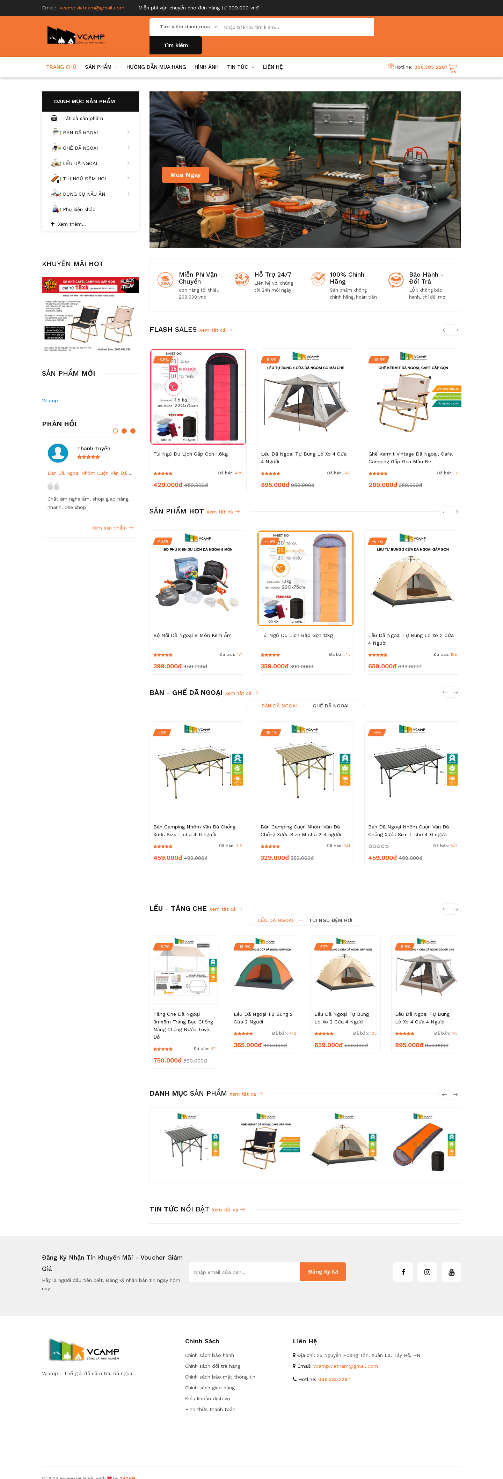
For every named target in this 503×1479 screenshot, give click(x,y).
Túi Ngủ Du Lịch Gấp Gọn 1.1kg (296, 623)
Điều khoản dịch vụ (207, 1386)
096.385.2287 (431, 55)
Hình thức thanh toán (210, 1397)
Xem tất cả (215, 318)
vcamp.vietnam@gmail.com (92, 7)
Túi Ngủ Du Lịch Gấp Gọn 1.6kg (190, 442)
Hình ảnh (207, 55)
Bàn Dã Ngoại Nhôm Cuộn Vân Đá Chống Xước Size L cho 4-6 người (127, 461)
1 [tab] (305, 220)
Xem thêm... (72, 212)
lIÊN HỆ (273, 55)
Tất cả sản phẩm (77, 106)
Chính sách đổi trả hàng (212, 1354)
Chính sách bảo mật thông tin (220, 1365)
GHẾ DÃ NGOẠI (90, 136)
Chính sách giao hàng (210, 1376)
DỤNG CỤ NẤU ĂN (90, 182)
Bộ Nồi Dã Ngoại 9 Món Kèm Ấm (191, 623)
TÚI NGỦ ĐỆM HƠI (90, 167)
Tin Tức (241, 55)
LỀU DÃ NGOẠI (90, 152)
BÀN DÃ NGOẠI (90, 121)
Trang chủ (61, 55)
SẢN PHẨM (101, 55)
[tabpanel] (305, 158)
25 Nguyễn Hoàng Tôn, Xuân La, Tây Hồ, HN (368, 1343)
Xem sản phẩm (112, 516)
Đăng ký (323, 1260)
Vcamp (50, 388)
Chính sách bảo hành (209, 1343)
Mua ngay (185, 162)
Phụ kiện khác (73, 198)
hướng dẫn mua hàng (156, 55)
